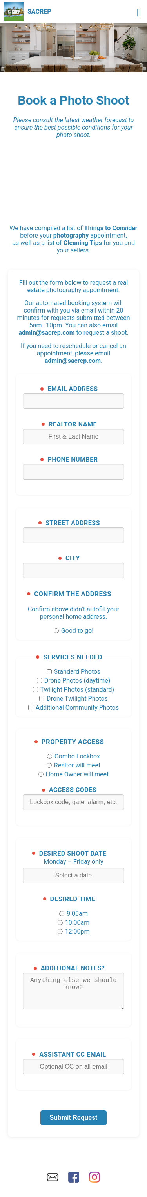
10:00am (74, 922)
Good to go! (74, 630)
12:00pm (74, 931)
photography (71, 235)
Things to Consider (111, 228)
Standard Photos (74, 671)
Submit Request (74, 1124)
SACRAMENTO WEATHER (73, 175)
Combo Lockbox (73, 756)
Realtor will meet (73, 765)
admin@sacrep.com (46, 332)
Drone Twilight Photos (73, 698)
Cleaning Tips (83, 243)
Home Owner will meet (73, 774)
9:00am (73, 913)
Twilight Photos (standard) (73, 689)
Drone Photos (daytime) (74, 680)
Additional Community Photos (73, 707)
